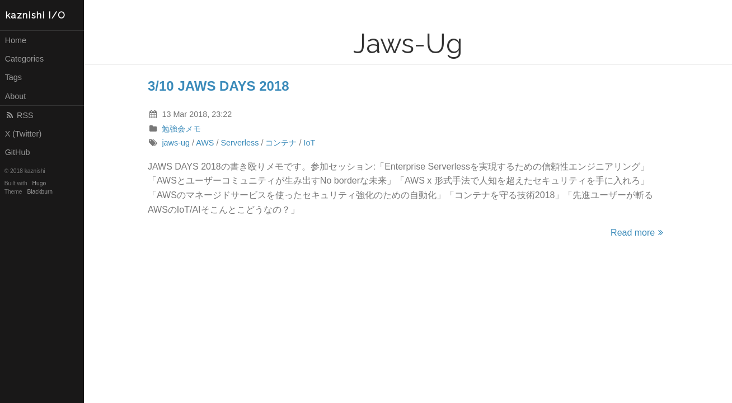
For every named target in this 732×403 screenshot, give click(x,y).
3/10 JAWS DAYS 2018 (218, 85)
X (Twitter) (23, 133)
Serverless (239, 142)
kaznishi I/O (36, 15)
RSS (19, 115)
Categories (24, 58)
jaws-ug (176, 142)
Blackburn (40, 192)
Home (15, 40)
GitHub (17, 152)
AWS (205, 142)
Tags (13, 77)
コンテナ (281, 142)
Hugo (39, 183)
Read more (639, 232)
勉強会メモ (181, 128)
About (15, 96)
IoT (309, 142)
